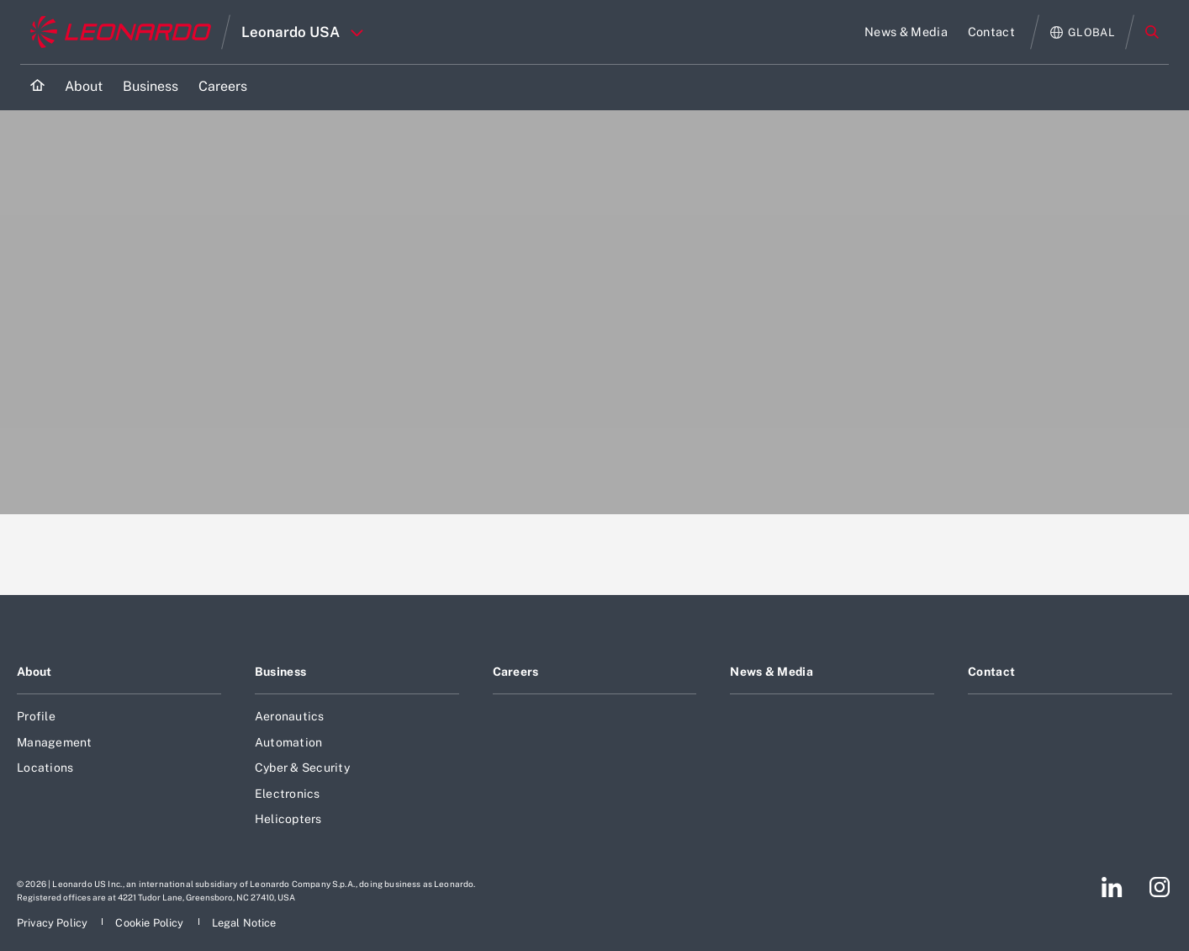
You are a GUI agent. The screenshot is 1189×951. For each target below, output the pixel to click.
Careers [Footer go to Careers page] (516, 671)
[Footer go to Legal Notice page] (244, 922)
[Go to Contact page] (991, 32)
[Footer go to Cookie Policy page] (150, 922)
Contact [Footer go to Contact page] (991, 671)
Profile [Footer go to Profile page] (36, 716)
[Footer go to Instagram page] (1159, 887)
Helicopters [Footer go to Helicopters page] (288, 819)
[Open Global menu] (1082, 32)
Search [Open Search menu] (1152, 32)
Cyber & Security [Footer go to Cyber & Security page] (302, 767)
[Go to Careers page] (222, 87)
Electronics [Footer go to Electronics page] (287, 793)
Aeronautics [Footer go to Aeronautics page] (290, 716)
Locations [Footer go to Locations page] (45, 767)
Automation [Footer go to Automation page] (289, 742)
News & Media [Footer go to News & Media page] (771, 671)
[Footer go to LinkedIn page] (1112, 887)
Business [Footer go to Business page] (280, 671)
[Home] (37, 87)
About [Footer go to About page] (34, 671)
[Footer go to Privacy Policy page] (53, 922)
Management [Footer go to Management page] (54, 742)
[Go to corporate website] (120, 32)
